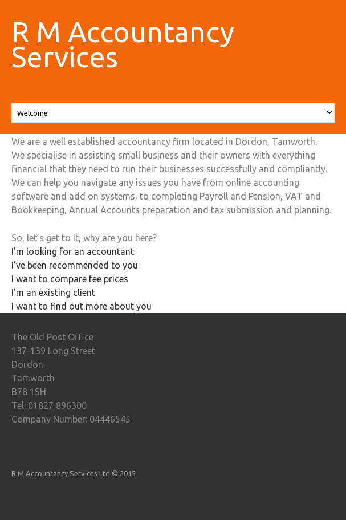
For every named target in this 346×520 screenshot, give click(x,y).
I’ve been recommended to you (74, 265)
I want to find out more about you (81, 306)
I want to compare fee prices (69, 279)
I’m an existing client (53, 292)
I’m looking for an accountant (72, 251)
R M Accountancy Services (122, 44)
